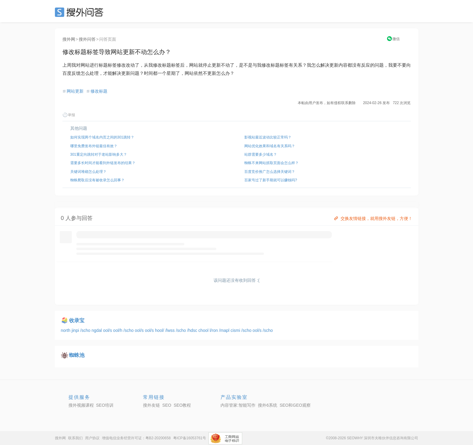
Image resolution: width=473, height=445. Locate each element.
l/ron (214, 330)
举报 (68, 115)
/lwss (170, 330)
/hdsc (192, 330)
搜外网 (68, 39)
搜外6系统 (267, 405)
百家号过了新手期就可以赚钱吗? (270, 180)
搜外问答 (87, 39)
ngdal (97, 330)
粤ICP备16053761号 (189, 438)
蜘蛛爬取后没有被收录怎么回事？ (97, 180)
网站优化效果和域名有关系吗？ (269, 146)
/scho (85, 330)
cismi (235, 330)
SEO (80, 12)
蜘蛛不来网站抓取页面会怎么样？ (271, 163)
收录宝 (76, 320)
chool (204, 330)
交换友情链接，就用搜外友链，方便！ (372, 218)
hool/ (160, 330)
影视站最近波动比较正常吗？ (267, 137)
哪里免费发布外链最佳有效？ (93, 146)
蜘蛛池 (76, 355)
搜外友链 (151, 405)
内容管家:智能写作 (238, 405)
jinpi (75, 330)
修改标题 (98, 91)
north (66, 330)
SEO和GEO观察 (295, 405)
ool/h (118, 330)
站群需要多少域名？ (260, 154)
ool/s (108, 330)
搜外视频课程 (81, 405)
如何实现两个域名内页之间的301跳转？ (102, 137)
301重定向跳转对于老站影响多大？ (98, 154)
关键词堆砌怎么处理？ (88, 172)
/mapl (224, 330)
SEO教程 (182, 405)
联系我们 (75, 438)
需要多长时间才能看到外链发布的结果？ (102, 163)
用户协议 (92, 438)
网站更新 (75, 91)
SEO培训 (105, 405)
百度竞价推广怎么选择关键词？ (269, 172)
